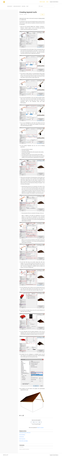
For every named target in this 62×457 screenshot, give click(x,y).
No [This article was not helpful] (39, 422)
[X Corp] (21, 415)
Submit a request (42, 1)
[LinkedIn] (23, 415)
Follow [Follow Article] (42, 14)
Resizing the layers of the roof (24, 432)
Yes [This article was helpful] (33, 422)
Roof (27, 6)
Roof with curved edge (23, 440)
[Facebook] (20, 415)
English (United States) (54, 1)
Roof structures (22, 438)
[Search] (46, 6)
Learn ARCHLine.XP (17, 6)
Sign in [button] (47, 1)
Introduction (21, 436)
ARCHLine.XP (9, 6)
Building (23, 6)
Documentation (22, 434)
